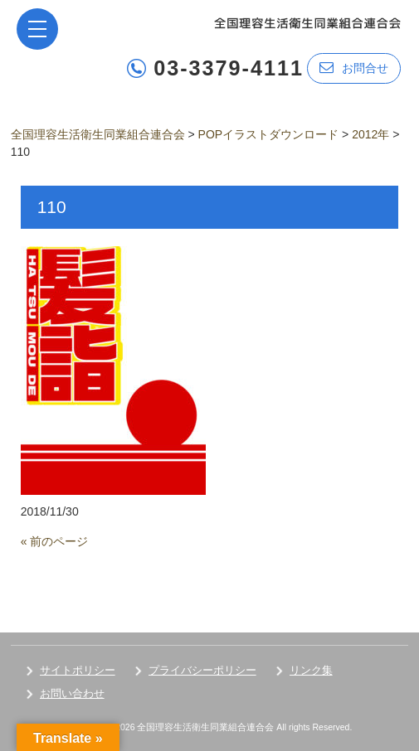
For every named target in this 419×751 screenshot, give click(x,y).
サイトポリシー (77, 670)
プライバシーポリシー (202, 670)
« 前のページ (55, 541)
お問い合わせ (72, 693)
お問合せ (353, 68)
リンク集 (311, 670)
